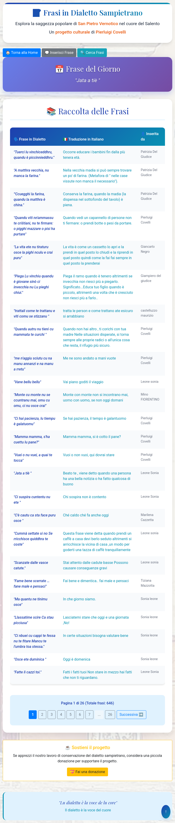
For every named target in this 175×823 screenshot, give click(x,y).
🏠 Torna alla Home (22, 52)
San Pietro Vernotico (98, 23)
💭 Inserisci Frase (59, 52)
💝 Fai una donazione (87, 772)
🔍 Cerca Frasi (92, 52)
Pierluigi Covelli (111, 32)
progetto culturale (72, 32)
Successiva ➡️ (131, 714)
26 (110, 714)
